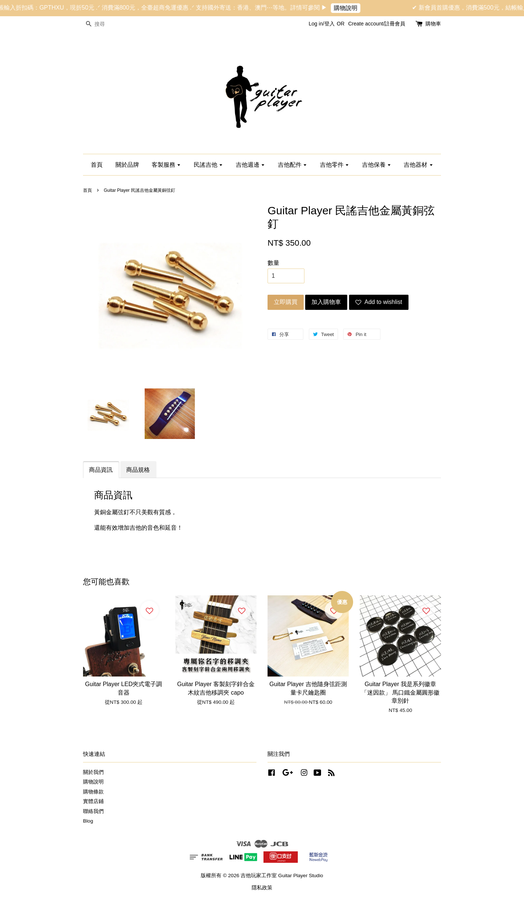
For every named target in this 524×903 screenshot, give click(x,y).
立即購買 (285, 302)
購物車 (433, 24)
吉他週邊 (250, 165)
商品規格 (138, 470)
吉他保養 (376, 165)
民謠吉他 (208, 165)
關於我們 (93, 772)
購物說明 (353, 8)
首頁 (97, 165)
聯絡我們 (93, 811)
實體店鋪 (93, 801)
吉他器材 (418, 165)
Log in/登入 (322, 24)
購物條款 (93, 792)
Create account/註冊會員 (376, 24)
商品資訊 (101, 470)
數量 (273, 263)
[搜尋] (105, 24)
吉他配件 (292, 165)
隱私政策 (262, 887)
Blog (88, 821)
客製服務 (166, 165)
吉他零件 (334, 165)
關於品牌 (127, 165)
